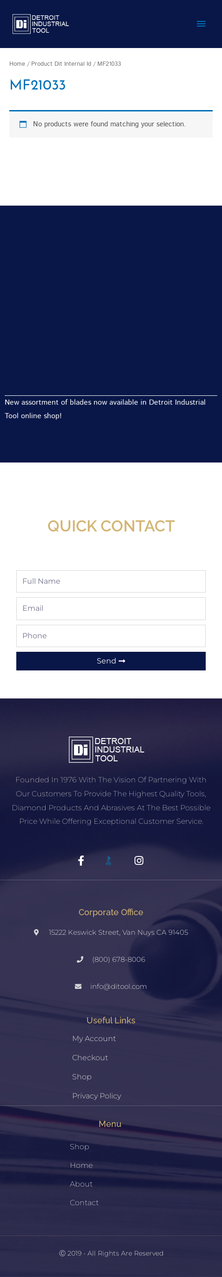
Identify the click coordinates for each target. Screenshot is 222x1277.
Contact (84, 1202)
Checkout (90, 1057)
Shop (82, 1076)
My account (94, 1038)
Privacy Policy (96, 1095)
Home (17, 64)
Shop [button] (79, 1146)
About (81, 1184)
